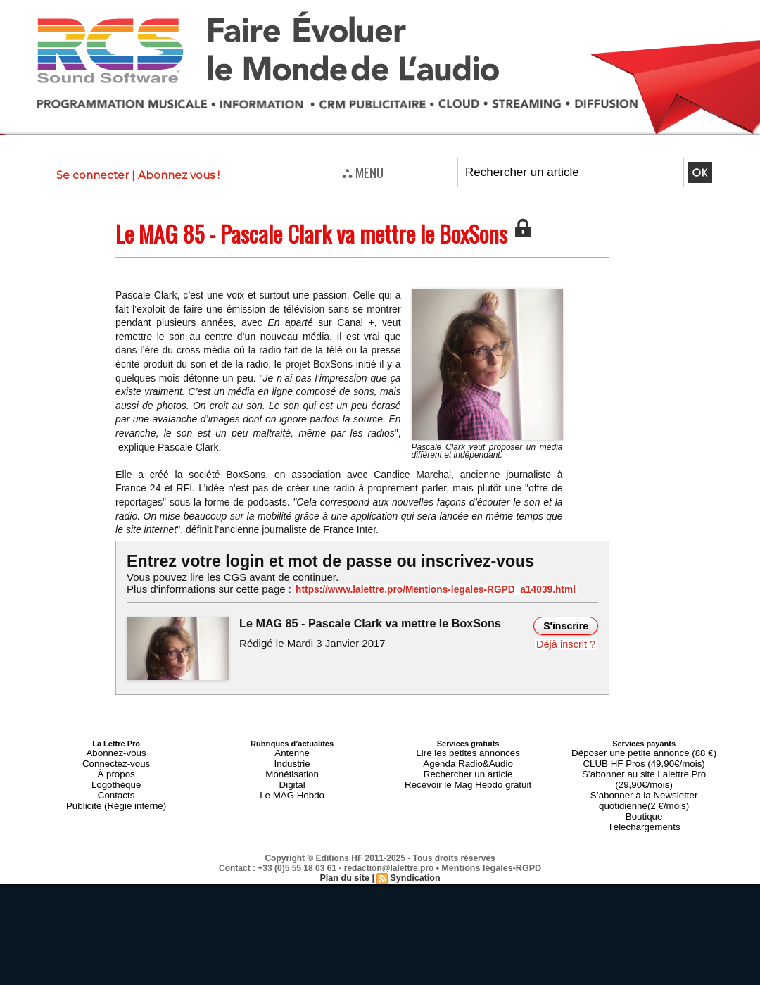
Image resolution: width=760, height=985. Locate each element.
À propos (116, 768)
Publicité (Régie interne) (116, 793)
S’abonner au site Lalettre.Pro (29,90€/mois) (644, 768)
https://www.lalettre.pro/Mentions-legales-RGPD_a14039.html (418, 589)
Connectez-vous (116, 759)
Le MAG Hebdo (292, 785)
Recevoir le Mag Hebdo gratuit (468, 776)
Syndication (414, 852)
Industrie (292, 759)
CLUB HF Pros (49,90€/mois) (644, 759)
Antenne (292, 751)
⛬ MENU (363, 172)
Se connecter (92, 175)
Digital (292, 776)
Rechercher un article (468, 768)
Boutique (643, 793)
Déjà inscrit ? (567, 642)
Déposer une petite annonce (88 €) (644, 751)
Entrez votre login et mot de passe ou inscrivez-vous (320, 561)
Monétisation (292, 768)
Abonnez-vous (116, 751)
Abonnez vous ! (179, 175)
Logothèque (116, 776)
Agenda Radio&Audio (468, 759)
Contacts (116, 785)
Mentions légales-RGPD (491, 842)
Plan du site (345, 852)
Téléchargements (644, 802)
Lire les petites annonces (468, 751)
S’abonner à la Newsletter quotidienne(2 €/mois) (644, 780)
